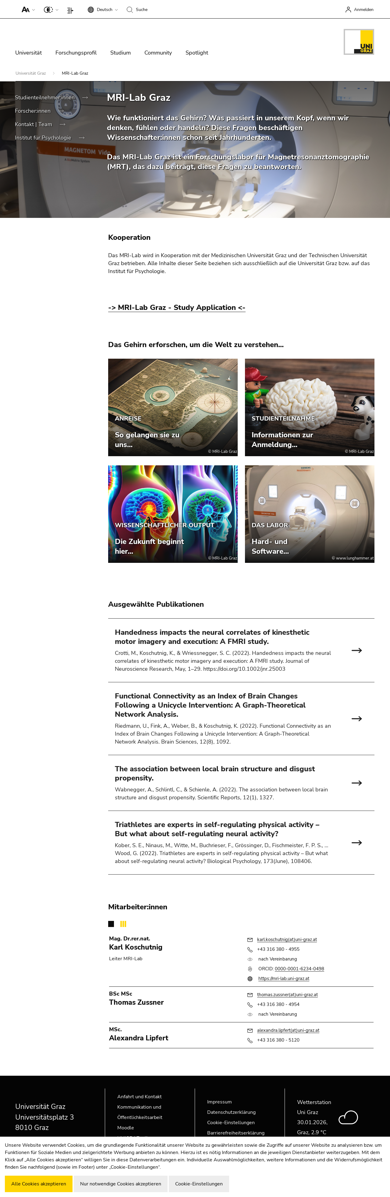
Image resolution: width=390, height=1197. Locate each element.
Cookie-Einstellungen (231, 1122)
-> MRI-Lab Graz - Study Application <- (177, 307)
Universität (28, 52)
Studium (120, 52)
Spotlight (197, 52)
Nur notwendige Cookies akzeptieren (120, 1184)
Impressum (219, 1102)
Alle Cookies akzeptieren (38, 1184)
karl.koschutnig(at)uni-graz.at (287, 939)
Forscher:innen (33, 111)
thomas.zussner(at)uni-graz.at (287, 995)
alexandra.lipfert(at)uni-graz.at (288, 1030)
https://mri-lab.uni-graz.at (283, 978)
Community (158, 52)
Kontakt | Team (34, 124)
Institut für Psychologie (44, 137)
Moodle (125, 1127)
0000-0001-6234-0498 (299, 969)
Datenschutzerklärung (231, 1112)
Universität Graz (31, 73)
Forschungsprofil (76, 52)
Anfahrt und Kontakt (139, 1096)
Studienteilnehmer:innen (45, 97)
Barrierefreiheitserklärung (235, 1133)
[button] (27, 9)
